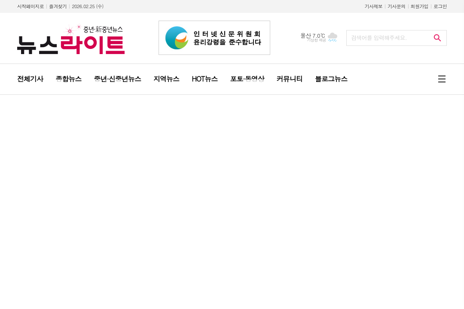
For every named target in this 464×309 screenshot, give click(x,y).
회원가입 (419, 6)
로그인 (440, 6)
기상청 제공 (316, 40)
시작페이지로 (30, 6)
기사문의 (396, 6)
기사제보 (373, 6)
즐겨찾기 (58, 6)
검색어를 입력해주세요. (379, 37)
